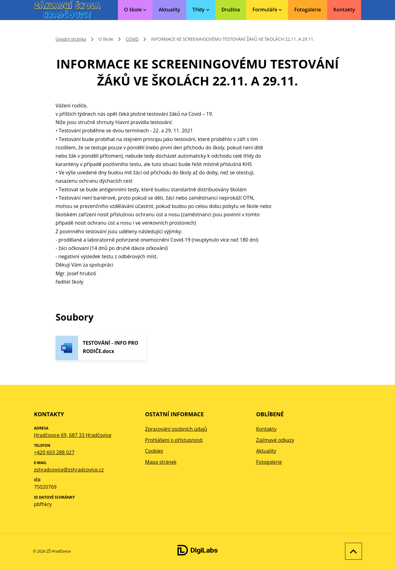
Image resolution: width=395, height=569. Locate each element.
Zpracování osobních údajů (176, 429)
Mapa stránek (161, 462)
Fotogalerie (307, 9)
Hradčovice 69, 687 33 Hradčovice (72, 435)
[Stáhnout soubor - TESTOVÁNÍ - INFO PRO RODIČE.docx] (101, 348)
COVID (132, 39)
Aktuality (169, 9)
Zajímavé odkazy (275, 440)
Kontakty (344, 9)
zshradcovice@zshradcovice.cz (69, 469)
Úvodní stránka (71, 39)
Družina (231, 9)
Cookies (154, 450)
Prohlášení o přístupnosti (174, 440)
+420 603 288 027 (54, 452)
